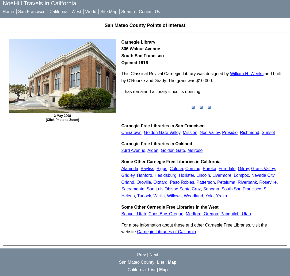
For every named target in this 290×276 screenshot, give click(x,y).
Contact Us (149, 11)
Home (8, 11)
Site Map (108, 11)
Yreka (221, 196)
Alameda (129, 168)
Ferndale (227, 168)
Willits (159, 196)
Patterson (206, 182)
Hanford (144, 175)
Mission (190, 132)
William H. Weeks (247, 73)
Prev (141, 254)
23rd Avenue (133, 150)
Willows (174, 196)
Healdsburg (166, 175)
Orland (127, 182)
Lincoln (203, 175)
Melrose (195, 150)
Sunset (268, 132)
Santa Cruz (190, 189)
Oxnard (160, 182)
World (91, 11)
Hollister (186, 175)
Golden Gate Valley (162, 132)
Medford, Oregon (202, 214)
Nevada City (262, 175)
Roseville (268, 182)
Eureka (209, 168)
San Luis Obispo (162, 189)
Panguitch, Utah (235, 214)
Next (154, 254)
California (58, 11)
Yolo (209, 196)
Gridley (128, 175)
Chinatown (131, 132)
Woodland (193, 196)
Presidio (230, 132)
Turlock (144, 196)
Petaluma (226, 182)
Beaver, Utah (133, 214)
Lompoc (241, 175)
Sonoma (211, 189)
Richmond (249, 132)
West (76, 11)
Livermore (221, 175)
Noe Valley (210, 132)
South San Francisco (241, 189)
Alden (152, 150)
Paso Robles (182, 182)
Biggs (162, 168)
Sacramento (132, 189)
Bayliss (147, 168)
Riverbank (247, 182)
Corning (192, 168)
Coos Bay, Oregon (165, 214)
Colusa (176, 168)
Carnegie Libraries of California (166, 231)
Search (128, 11)
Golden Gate (173, 150)
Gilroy (243, 168)
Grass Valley (263, 168)
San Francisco (31, 11)
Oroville (143, 182)
